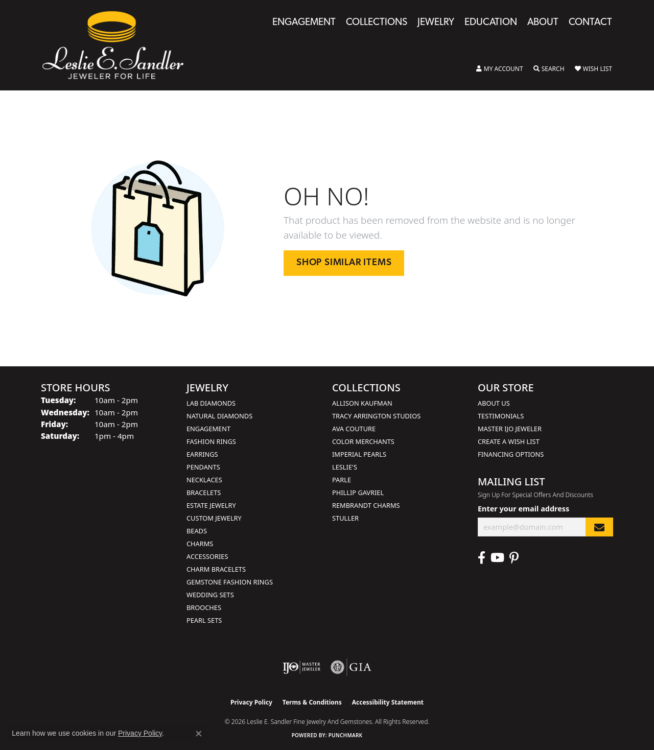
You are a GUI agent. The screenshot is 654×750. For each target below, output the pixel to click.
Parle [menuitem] (341, 479)
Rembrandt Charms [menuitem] (366, 505)
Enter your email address (523, 508)
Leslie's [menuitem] (344, 467)
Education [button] (490, 23)
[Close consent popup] (199, 734)
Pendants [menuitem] (203, 467)
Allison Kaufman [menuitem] (362, 403)
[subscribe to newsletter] (599, 527)
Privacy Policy (251, 702)
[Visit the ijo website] (302, 667)
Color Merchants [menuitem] (363, 441)
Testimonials (501, 415)
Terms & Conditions (312, 702)
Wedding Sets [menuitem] (210, 594)
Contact (590, 23)
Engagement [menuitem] (208, 428)
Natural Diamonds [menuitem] (219, 415)
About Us (494, 403)
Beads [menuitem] (196, 530)
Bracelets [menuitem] (203, 492)
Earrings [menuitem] (202, 454)
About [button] (542, 23)
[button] (499, 69)
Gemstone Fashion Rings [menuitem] (229, 582)
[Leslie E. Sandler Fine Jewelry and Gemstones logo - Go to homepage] (118, 45)
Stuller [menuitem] (345, 518)
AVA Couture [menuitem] (354, 428)
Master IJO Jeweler (510, 428)
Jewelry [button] (435, 23)
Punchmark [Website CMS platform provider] (346, 735)
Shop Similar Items (343, 263)
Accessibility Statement (388, 702)
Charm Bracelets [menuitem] (216, 569)
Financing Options (511, 454)
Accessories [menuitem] (207, 556)
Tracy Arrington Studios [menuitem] (376, 415)
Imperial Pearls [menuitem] (359, 454)
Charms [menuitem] (199, 543)
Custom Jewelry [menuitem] (214, 518)
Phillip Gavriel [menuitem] (358, 492)
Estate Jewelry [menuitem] (211, 505)
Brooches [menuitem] (203, 607)
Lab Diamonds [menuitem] (211, 403)
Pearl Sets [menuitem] (204, 620)
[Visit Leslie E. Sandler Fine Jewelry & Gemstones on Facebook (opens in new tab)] (481, 558)
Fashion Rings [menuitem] (211, 441)
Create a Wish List (509, 441)
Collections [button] (376, 23)
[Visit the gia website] (351, 667)
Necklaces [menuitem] (204, 479)
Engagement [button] (304, 23)
